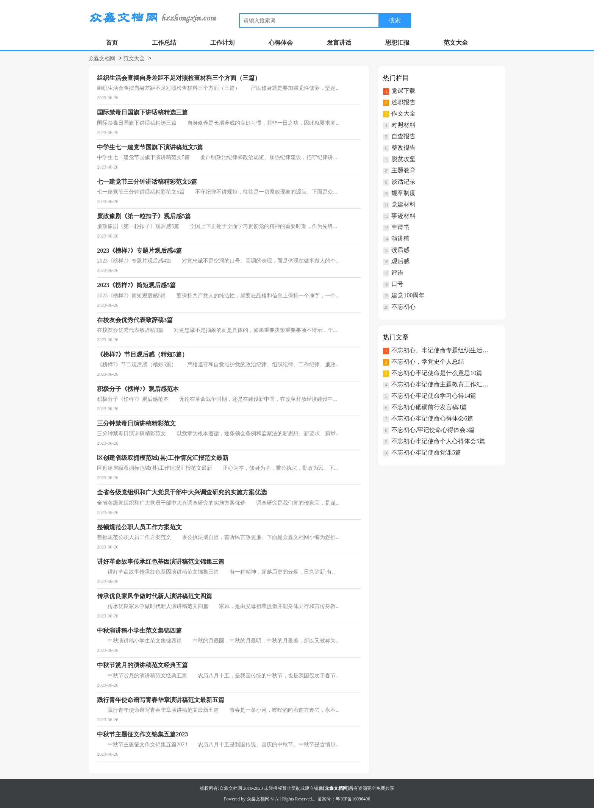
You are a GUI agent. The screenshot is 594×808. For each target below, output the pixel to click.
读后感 (400, 250)
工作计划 (222, 42)
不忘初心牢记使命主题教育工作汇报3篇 (444, 384)
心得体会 (281, 42)
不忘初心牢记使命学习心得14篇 (433, 395)
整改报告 (403, 147)
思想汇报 (397, 42)
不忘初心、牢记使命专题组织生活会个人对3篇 (453, 350)
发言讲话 (339, 42)
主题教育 (403, 170)
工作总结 (164, 42)
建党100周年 (408, 295)
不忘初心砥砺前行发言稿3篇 (429, 407)
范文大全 (456, 42)
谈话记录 (403, 181)
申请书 (400, 227)
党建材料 (403, 204)
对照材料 (403, 125)
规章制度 (403, 193)
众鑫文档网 (102, 58)
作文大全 (403, 113)
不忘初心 (403, 306)
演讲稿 (400, 238)
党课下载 (403, 91)
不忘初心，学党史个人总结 (427, 361)
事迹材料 (403, 216)
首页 (112, 42)
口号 (397, 284)
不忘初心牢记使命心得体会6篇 (432, 418)
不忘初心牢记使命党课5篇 (426, 452)
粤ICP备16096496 (353, 799)
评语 (397, 272)
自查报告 (403, 136)
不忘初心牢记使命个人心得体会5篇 (438, 441)
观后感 (400, 261)
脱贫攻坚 (403, 159)
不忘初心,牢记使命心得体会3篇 (433, 430)
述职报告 (403, 102)
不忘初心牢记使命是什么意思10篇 (436, 373)
